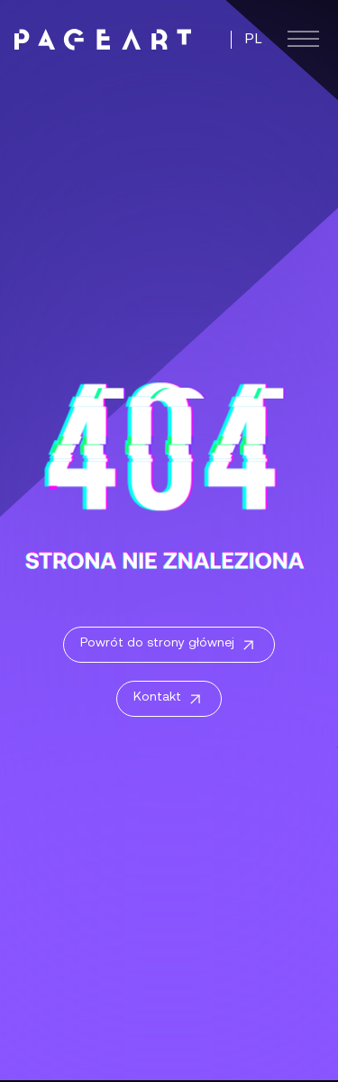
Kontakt (169, 700)
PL (253, 39)
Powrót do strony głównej (169, 646)
